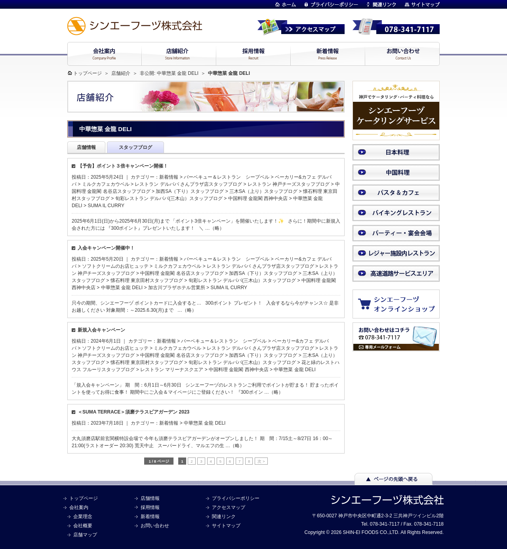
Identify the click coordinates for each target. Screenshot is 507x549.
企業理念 (82, 516)
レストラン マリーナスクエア (171, 369)
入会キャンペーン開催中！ (106, 248)
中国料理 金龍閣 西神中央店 (258, 198)
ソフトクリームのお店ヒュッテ (115, 266)
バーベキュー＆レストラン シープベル (226, 177)
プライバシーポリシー (235, 498)
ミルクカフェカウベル (106, 184)
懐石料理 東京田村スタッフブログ (147, 280)
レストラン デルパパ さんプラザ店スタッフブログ (188, 184)
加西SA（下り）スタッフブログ (190, 191)
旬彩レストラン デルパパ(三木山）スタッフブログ (169, 198)
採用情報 (150, 507)
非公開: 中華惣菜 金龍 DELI (169, 73)
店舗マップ (85, 535)
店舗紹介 (120, 73)
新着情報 (168, 177)
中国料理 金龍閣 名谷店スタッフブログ (182, 273)
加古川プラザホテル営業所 (176, 287)
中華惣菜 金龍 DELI (122, 287)
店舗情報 (150, 498)
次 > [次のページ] (261, 461)
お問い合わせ (155, 525)
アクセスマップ (228, 507)
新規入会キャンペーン (101, 330)
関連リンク (224, 516)
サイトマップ (226, 525)
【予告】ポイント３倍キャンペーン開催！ (123, 166)
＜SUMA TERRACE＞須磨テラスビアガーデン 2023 (133, 412)
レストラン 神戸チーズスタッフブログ (289, 184)
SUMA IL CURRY (106, 205)
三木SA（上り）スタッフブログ (263, 191)
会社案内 (78, 507)
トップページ (87, 73)
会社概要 (82, 525)
